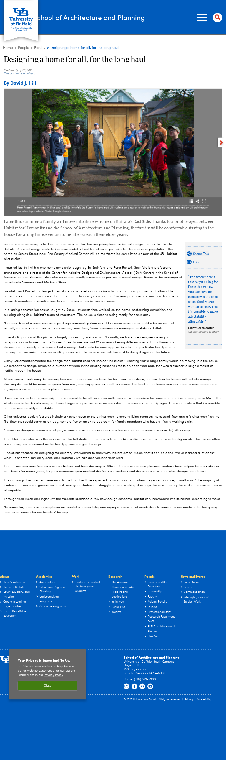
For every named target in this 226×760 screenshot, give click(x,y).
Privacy (189, 699)
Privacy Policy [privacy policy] (53, 675)
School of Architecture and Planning (107, 17)
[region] (47, 674)
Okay (47, 685)
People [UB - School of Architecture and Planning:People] (23, 48)
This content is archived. (19, 73)
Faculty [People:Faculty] (39, 48)
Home (8, 48)
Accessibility (204, 699)
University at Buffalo (145, 699)
